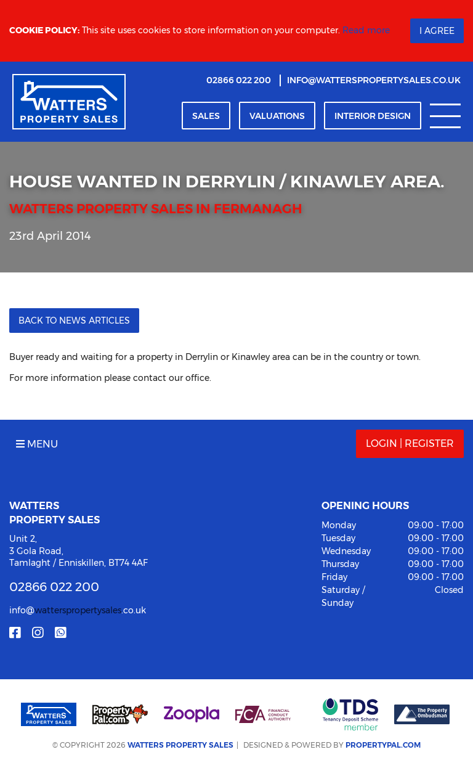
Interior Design (372, 115)
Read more (366, 30)
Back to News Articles (74, 320)
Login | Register (410, 443)
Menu (37, 444)
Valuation (277, 115)
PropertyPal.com (383, 745)
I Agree (437, 30)
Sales (206, 115)
